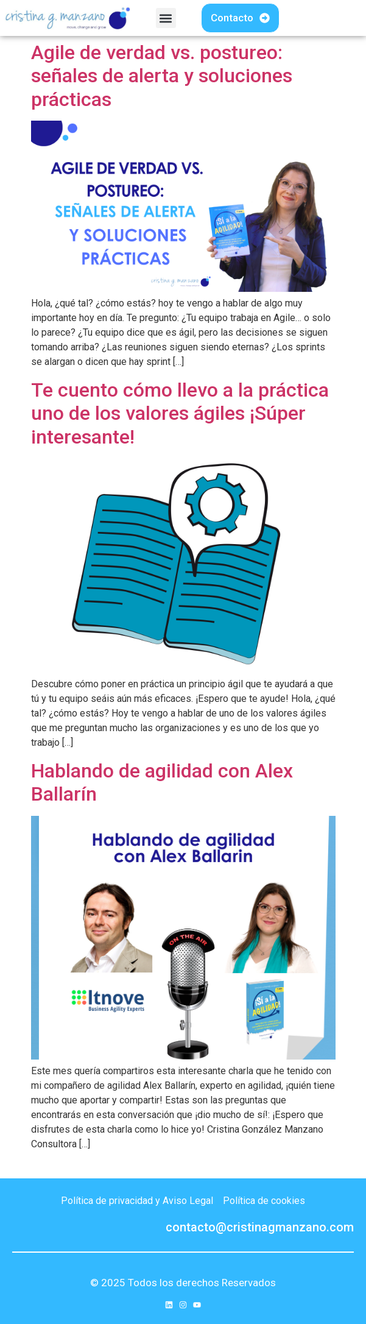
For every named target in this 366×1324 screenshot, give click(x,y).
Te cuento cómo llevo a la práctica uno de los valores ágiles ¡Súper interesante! (180, 413)
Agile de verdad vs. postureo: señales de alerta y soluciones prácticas (161, 76)
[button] (166, 18)
